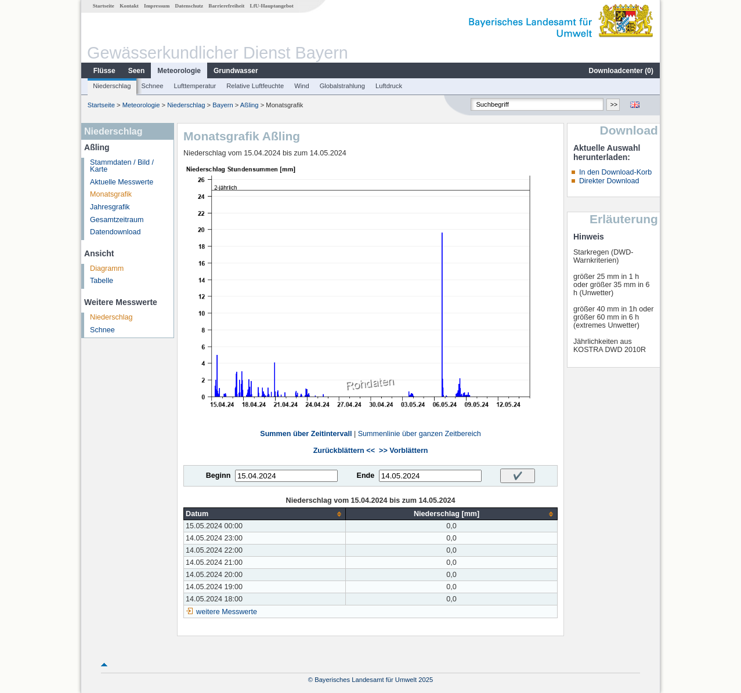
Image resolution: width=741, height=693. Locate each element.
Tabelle (101, 281)
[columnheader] (265, 514)
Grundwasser (236, 71)
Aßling (249, 104)
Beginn (218, 475)
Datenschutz (189, 6)
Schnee (153, 85)
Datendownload (115, 232)
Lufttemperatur (194, 85)
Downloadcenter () (621, 71)
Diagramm (107, 268)
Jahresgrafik (110, 207)
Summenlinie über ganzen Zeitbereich (419, 434)
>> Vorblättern (403, 451)
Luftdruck (388, 85)
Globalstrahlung (342, 85)
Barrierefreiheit (226, 6)
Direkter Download (609, 181)
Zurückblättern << (344, 451)
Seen (136, 71)
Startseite (103, 6)
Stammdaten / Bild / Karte (122, 166)
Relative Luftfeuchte (255, 85)
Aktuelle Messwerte (121, 182)
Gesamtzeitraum (116, 220)
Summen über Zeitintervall (306, 434)
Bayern (222, 104)
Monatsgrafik (111, 194)
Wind (301, 85)
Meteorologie (179, 71)
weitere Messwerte (226, 612)
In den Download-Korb (615, 172)
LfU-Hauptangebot (272, 6)
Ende (365, 475)
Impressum (156, 6)
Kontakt (129, 6)
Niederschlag (112, 85)
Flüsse (104, 71)
